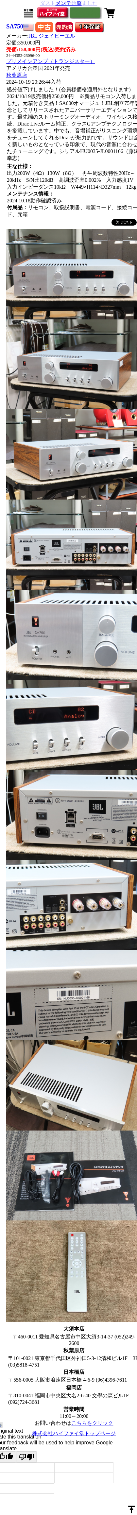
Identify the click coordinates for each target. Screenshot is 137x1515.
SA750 (14, 26)
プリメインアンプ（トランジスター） (50, 61)
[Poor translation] (26, 1457)
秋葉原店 (16, 75)
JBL (51, 36)
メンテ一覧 (69, 3)
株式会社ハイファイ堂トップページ (74, 1433)
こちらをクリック (92, 1423)
